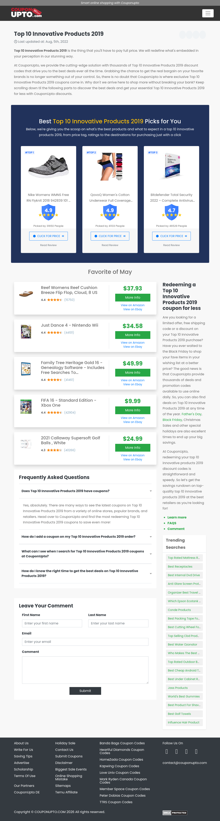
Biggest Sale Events (71, 769)
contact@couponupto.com (185, 762)
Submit (85, 690)
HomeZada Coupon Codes (121, 759)
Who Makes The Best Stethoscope (192, 653)
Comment (30, 651)
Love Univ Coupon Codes (120, 772)
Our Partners (24, 785)
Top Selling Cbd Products (185, 636)
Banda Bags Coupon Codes (122, 743)
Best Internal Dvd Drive (184, 575)
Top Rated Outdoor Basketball (189, 662)
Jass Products (178, 688)
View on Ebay (132, 309)
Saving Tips (23, 756)
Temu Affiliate (66, 792)
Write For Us (23, 749)
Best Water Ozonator (182, 644)
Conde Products (179, 610)
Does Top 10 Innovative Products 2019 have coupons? (66, 491)
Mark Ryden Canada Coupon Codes (123, 781)
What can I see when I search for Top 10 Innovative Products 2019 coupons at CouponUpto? (83, 554)
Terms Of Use (25, 776)
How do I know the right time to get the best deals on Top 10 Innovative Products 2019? (80, 573)
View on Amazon (133, 305)
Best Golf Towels (179, 714)
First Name (31, 615)
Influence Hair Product (183, 722)
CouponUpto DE (27, 792)
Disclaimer (64, 762)
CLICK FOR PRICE (48, 236)
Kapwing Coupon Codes (119, 766)
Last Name (97, 615)
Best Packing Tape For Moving (189, 618)
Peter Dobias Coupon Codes (123, 795)
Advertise (21, 762)
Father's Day (191, 414)
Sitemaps (63, 785)
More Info (132, 297)
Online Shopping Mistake (68, 778)
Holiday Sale (65, 743)
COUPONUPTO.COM (50, 812)
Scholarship (23, 769)
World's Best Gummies (184, 696)
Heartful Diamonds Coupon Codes (122, 751)
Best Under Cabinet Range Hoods (191, 679)
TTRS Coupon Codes (116, 802)
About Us (21, 743)
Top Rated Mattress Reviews (188, 558)
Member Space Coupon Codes (125, 789)
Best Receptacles (180, 567)
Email (26, 633)
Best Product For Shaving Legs (189, 705)
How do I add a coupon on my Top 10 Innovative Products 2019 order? (78, 536)
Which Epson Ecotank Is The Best (191, 601)
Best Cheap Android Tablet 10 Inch (192, 670)
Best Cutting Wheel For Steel (188, 627)
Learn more (177, 517)
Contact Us (64, 749)
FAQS (172, 523)
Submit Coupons (69, 756)
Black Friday (172, 419)
